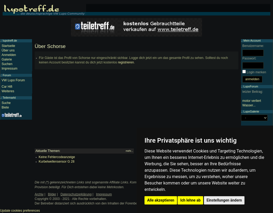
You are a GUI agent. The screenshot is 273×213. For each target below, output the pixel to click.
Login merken (256, 72)
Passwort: (249, 58)
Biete (5, 107)
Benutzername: (253, 46)
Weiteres (8, 91)
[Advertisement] (136, 111)
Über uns (8, 50)
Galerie (7, 59)
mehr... (129, 151)
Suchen (7, 64)
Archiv (39, 194)
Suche (6, 103)
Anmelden (9, 55)
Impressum (9, 68)
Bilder (52, 194)
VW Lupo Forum (13, 80)
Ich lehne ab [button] (190, 200)
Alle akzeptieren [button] (160, 200)
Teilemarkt (9, 97)
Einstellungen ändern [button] (224, 200)
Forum (7, 75)
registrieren (126, 62)
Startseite (8, 46)
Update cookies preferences (20, 210)
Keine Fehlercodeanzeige (57, 157)
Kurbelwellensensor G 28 (56, 161)
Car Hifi (7, 87)
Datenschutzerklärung (76, 194)
